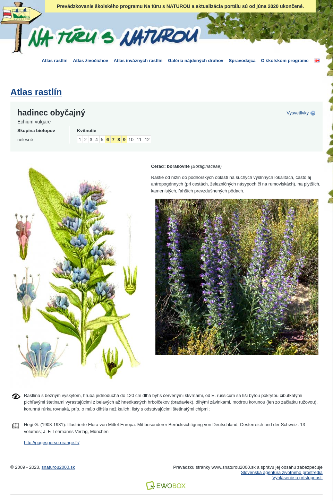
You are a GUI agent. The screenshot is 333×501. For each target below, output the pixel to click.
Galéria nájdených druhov (195, 60)
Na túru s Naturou (112, 36)
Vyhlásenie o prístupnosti (297, 477)
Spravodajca (242, 60)
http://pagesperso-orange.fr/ (51, 442)
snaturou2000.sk (58, 467)
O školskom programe (284, 60)
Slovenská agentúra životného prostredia (282, 472)
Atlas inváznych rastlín (138, 60)
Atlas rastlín (54, 60)
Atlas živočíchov (90, 60)
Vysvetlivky (298, 112)
